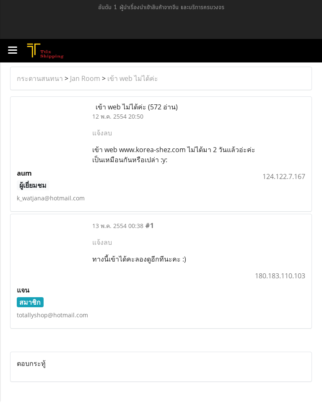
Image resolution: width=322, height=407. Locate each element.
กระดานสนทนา (40, 78)
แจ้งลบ (102, 132)
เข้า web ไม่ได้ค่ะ (132, 78)
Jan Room (85, 78)
